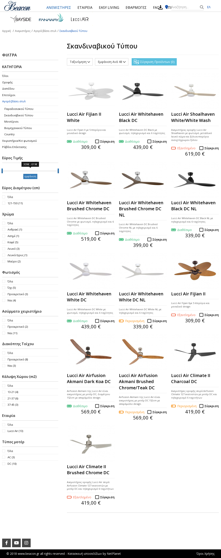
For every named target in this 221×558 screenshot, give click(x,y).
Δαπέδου (8, 88)
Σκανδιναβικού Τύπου (18, 115)
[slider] (2, 170)
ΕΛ (208, 7)
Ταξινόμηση (80, 62)
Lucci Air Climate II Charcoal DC (190, 379)
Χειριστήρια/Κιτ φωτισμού (19, 141)
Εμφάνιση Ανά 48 (112, 62)
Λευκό (13, 249)
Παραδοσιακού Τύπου (18, 109)
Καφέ (13, 242)
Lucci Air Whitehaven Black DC (141, 117)
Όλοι (5, 76)
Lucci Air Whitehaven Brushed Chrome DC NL (141, 209)
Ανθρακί (15, 229)
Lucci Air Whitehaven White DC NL (141, 297)
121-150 (15, 203)
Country (9, 134)
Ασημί (13, 236)
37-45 (13, 405)
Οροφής (7, 82)
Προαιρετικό (18, 294)
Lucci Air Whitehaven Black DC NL (193, 206)
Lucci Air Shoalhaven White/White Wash (193, 117)
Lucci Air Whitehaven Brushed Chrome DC (89, 206)
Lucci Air (15, 431)
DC (12, 464)
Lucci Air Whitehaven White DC (89, 297)
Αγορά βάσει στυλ (14, 101)
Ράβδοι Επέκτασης (14, 147)
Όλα (10, 197)
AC (11, 457)
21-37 (13, 398)
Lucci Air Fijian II (188, 294)
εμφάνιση (30, 176)
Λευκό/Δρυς (17, 255)
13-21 (13, 392)
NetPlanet (114, 554)
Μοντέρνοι (11, 121)
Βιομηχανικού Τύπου (18, 128)
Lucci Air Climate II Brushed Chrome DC (88, 470)
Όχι (12, 288)
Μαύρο (14, 261)
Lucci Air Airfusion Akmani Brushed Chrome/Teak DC (138, 382)
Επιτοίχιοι (8, 95)
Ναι (12, 300)
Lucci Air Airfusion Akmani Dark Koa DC (89, 379)
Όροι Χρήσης (205, 554)
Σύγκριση (107, 141)
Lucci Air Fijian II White (84, 117)
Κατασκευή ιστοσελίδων (85, 554)
